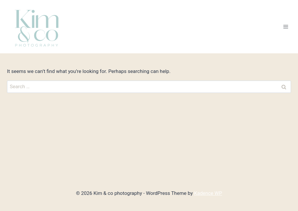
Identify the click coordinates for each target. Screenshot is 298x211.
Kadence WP (208, 193)
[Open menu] (285, 26)
